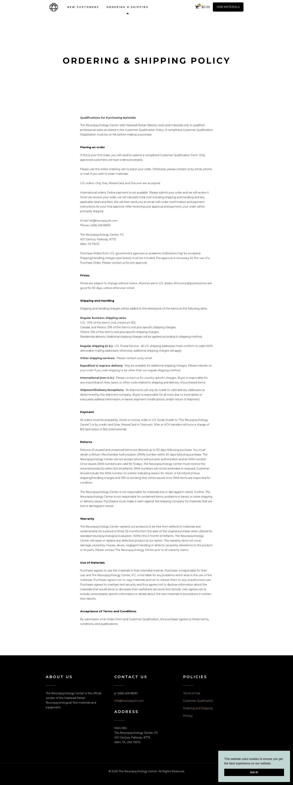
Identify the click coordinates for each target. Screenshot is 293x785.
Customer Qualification (198, 700)
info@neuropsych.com (129, 700)
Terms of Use (191, 693)
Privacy (188, 715)
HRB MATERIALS (228, 7)
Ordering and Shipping (197, 708)
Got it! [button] (254, 772)
